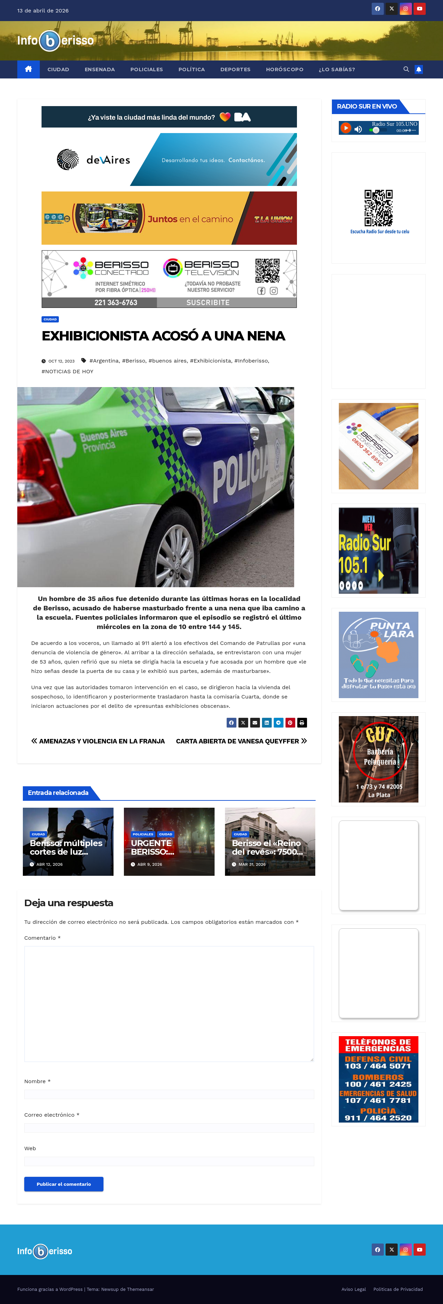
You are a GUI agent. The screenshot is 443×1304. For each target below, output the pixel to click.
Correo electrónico (52, 1114)
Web (30, 1148)
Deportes (235, 69)
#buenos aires (167, 360)
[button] (406, 69)
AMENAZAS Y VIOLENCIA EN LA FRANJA (98, 741)
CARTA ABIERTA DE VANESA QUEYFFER (241, 741)
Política (192, 69)
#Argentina (104, 360)
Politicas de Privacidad (398, 1289)
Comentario (42, 938)
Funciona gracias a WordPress (50, 1289)
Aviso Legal (354, 1289)
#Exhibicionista (210, 360)
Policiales (146, 69)
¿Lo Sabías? (337, 69)
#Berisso (133, 360)
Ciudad (58, 69)
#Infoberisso (251, 360)
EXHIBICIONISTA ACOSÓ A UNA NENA (163, 336)
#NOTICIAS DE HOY (67, 371)
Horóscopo (285, 69)
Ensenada (100, 69)
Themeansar (140, 1289)
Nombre (37, 1081)
